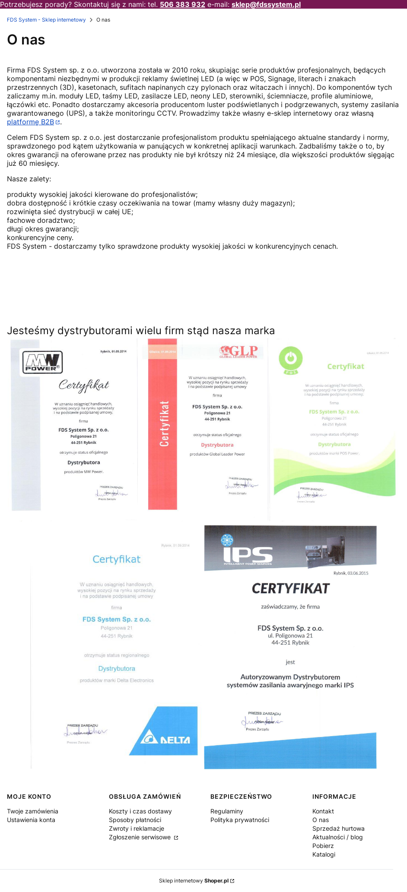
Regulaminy (226, 811)
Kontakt (323, 811)
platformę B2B (30, 121)
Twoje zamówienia (32, 811)
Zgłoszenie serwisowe (140, 837)
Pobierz (323, 845)
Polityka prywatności (239, 819)
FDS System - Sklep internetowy (46, 19)
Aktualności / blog (337, 837)
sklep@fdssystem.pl (266, 4)
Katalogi (323, 854)
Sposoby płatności (135, 819)
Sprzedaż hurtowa (338, 828)
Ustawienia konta (31, 819)
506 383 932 (182, 4)
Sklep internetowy (194, 880)
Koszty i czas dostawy (140, 811)
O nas (320, 819)
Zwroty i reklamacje (136, 828)
